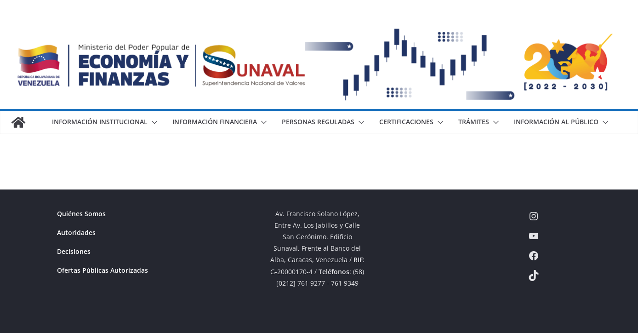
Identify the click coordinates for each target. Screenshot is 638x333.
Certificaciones (406, 121)
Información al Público (556, 121)
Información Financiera (214, 121)
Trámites (473, 121)
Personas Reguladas (318, 121)
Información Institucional (100, 121)
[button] (153, 122)
